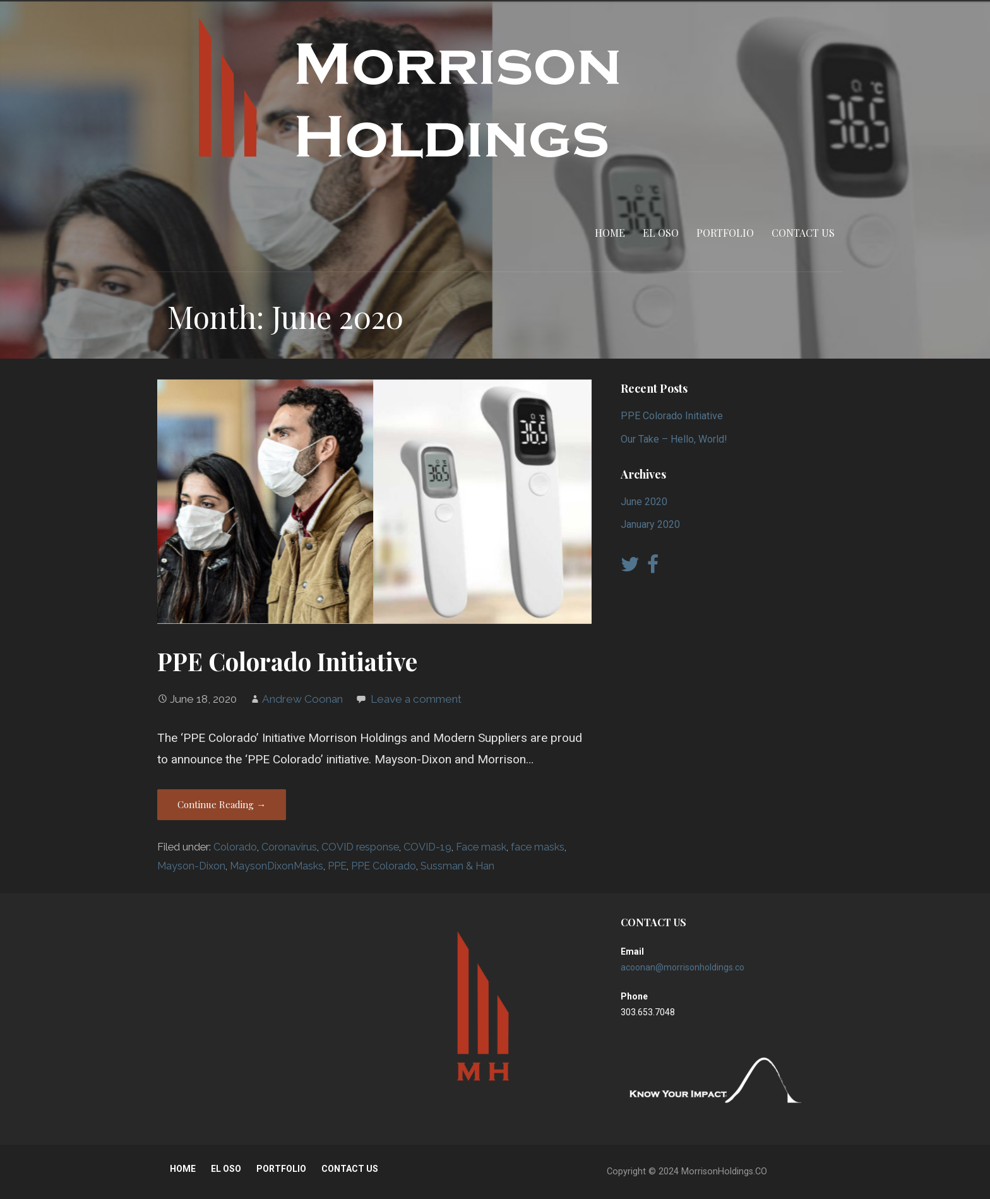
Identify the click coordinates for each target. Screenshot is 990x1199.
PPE (337, 866)
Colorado (235, 847)
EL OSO (661, 232)
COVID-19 (427, 847)
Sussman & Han (457, 866)
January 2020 (650, 524)
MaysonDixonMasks (276, 866)
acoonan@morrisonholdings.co (682, 967)
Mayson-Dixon (191, 866)
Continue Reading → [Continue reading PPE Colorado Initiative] (221, 804)
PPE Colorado (383, 866)
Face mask (481, 847)
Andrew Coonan (302, 699)
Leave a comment (416, 699)
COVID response (360, 847)
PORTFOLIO (725, 232)
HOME (610, 232)
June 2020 (644, 502)
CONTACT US (803, 232)
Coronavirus (289, 847)
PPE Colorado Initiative (287, 661)
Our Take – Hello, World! (674, 439)
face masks (537, 847)
